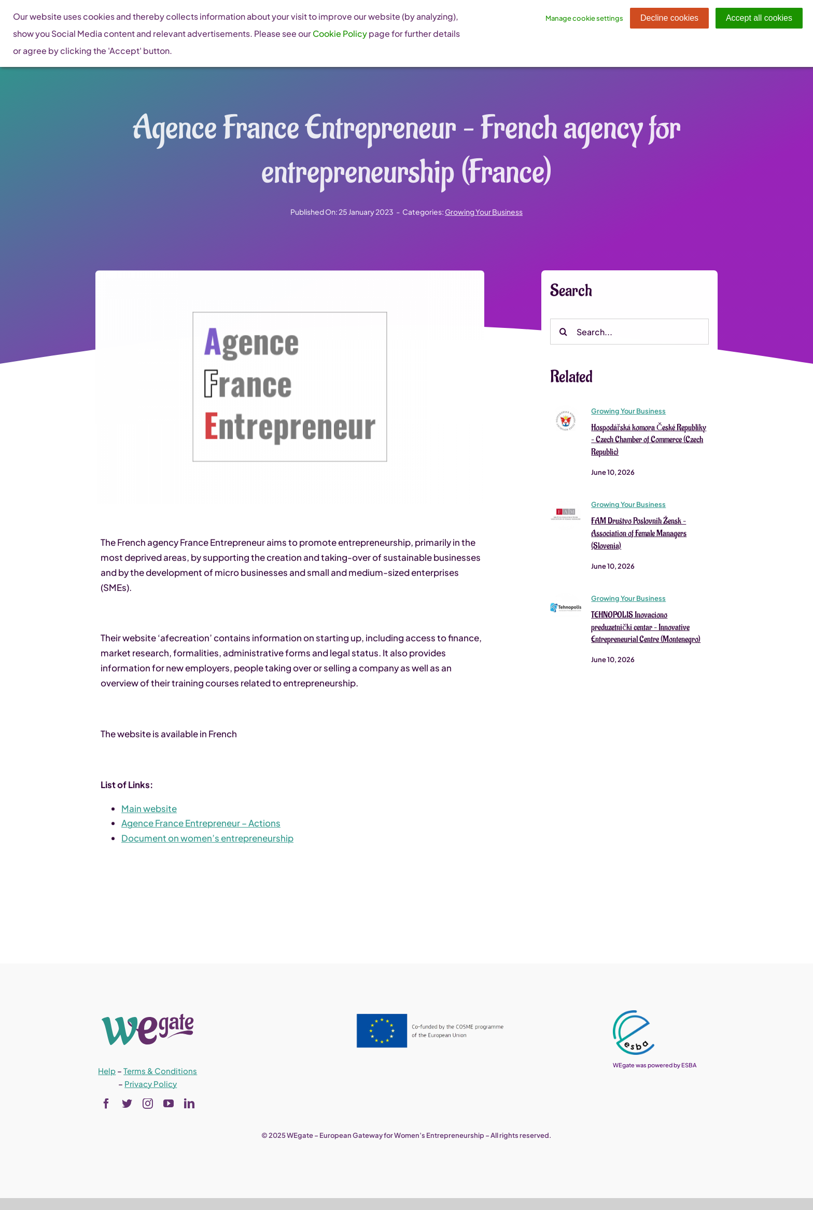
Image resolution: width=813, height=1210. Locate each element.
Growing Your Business (484, 211)
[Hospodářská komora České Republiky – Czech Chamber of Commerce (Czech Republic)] (565, 410)
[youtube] (168, 1103)
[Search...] (629, 333)
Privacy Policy (150, 1084)
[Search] (563, 333)
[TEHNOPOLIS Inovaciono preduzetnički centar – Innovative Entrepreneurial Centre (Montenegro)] (565, 597)
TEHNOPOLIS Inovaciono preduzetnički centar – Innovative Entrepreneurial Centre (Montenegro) (645, 628)
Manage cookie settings (584, 18)
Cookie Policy (340, 33)
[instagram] (148, 1103)
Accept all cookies (759, 17)
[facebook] (106, 1103)
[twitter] (127, 1103)
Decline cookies (669, 17)
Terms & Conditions (160, 1071)
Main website (149, 809)
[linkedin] (189, 1103)
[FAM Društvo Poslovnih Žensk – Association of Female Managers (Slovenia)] (565, 504)
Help (107, 1071)
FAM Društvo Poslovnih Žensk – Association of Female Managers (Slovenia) (638, 534)
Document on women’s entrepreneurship (207, 839)
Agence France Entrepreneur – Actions (201, 824)
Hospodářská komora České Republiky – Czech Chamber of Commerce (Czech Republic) (648, 440)
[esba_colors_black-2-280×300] (633, 1014)
